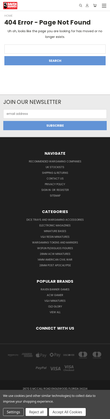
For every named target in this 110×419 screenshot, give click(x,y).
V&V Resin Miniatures (55, 237)
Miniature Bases (55, 231)
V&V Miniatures (55, 301)
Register (63, 190)
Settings (13, 412)
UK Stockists (55, 167)
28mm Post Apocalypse (55, 265)
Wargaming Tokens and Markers (55, 242)
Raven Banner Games (55, 289)
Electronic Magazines (55, 225)
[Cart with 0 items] (95, 5)
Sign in (46, 190)
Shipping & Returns (55, 173)
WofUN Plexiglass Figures (55, 248)
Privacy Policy (55, 184)
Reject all (36, 412)
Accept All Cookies (67, 412)
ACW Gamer (55, 295)
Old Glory (55, 306)
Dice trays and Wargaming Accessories (55, 220)
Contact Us (55, 178)
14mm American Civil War (55, 259)
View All (55, 312)
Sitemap (55, 195)
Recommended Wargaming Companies (55, 161)
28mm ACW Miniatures (55, 254)
